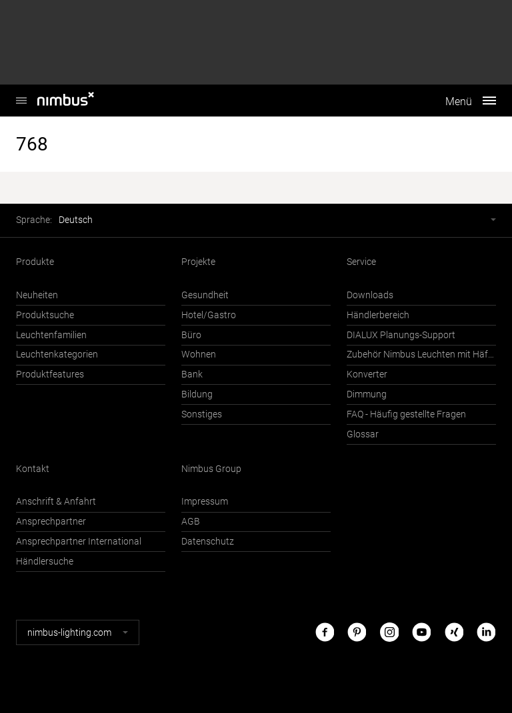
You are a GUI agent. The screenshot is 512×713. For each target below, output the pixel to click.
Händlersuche (44, 561)
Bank (192, 374)
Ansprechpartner (51, 521)
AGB (190, 521)
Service (361, 262)
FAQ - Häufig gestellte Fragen (406, 414)
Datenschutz (207, 541)
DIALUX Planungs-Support (401, 335)
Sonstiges (201, 414)
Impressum (204, 501)
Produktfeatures (50, 374)
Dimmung (367, 394)
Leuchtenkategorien (57, 354)
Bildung (197, 394)
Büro (191, 335)
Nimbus (21, 93)
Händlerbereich (378, 315)
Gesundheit (205, 295)
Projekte (198, 262)
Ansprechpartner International (78, 541)
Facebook (325, 632)
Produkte (35, 262)
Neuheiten (37, 295)
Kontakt (32, 469)
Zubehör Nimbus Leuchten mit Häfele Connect (421, 354)
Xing (454, 632)
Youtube (421, 632)
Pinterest (357, 632)
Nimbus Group (211, 469)
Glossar (363, 434)
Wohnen (198, 354)
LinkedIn (486, 632)
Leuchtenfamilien (51, 335)
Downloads (370, 295)
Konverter (367, 374)
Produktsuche (45, 315)
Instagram (389, 632)
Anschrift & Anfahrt (56, 501)
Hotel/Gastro (208, 315)
